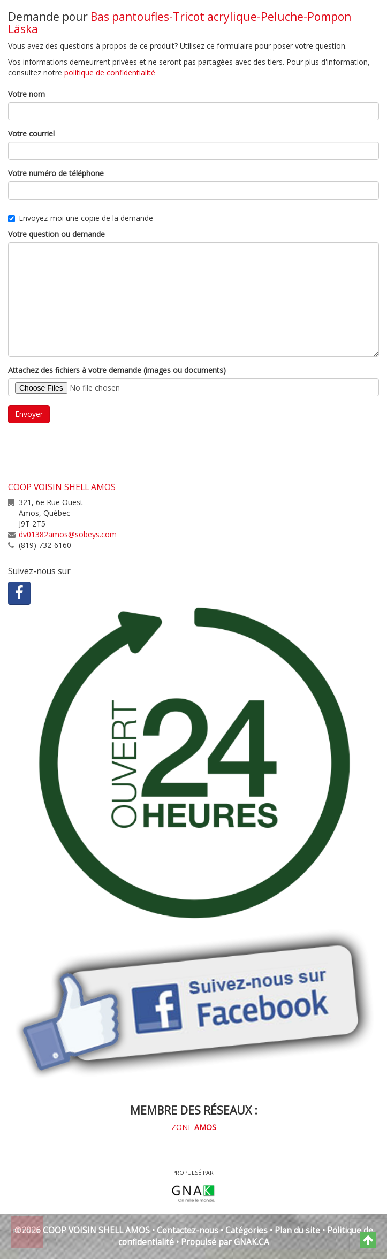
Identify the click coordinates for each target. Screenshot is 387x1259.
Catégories (246, 1230)
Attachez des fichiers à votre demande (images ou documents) (117, 370)
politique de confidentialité (109, 72)
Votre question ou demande (56, 234)
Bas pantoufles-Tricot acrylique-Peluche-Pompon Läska (179, 22)
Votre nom (26, 94)
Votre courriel (31, 133)
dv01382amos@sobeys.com (68, 534)
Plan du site (297, 1230)
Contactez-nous (187, 1230)
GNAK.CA (251, 1242)
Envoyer (29, 414)
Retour (27, 1231)
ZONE (193, 1127)
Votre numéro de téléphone (56, 173)
